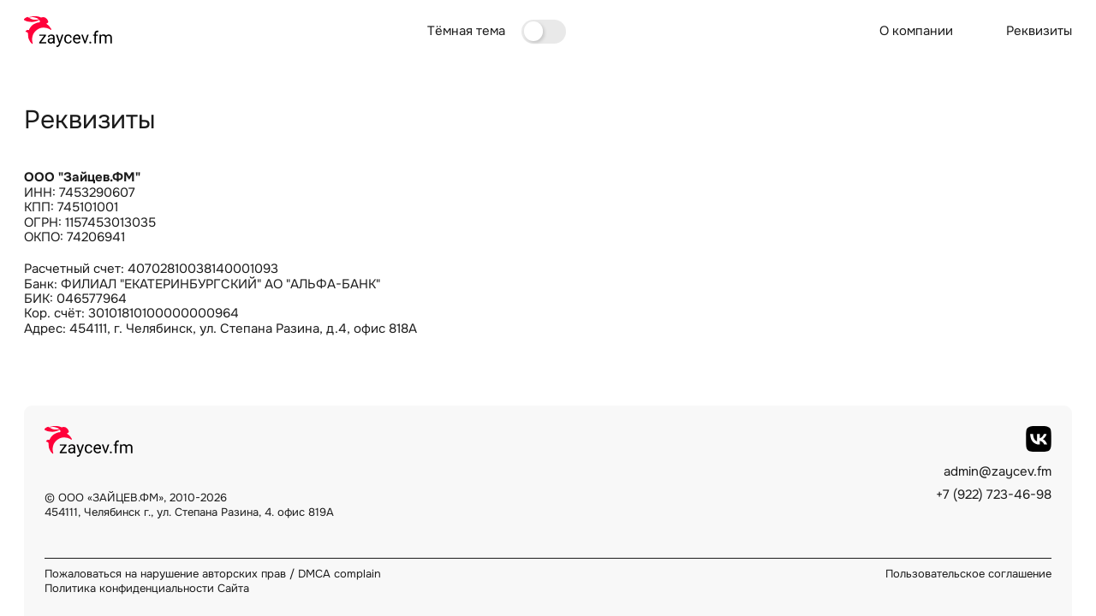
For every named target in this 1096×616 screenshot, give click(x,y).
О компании (916, 30)
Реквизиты (1039, 30)
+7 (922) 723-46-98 (993, 494)
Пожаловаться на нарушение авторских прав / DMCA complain (213, 573)
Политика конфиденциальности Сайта (147, 588)
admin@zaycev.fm (997, 472)
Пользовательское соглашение (968, 573)
